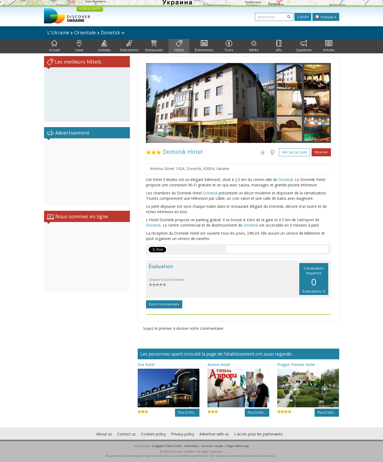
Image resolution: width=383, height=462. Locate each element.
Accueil (54, 46)
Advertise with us (214, 434)
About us (104, 434)
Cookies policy (153, 434)
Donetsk (285, 179)
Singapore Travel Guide (166, 446)
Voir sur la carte (294, 152)
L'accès (302, 16)
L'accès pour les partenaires (258, 434)
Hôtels (179, 46)
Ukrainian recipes (212, 446)
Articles (328, 46)
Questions (304, 46)
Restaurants (154, 46)
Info (279, 46)
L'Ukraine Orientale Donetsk (86, 32)
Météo (254, 46)
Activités (104, 46)
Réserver (321, 152)
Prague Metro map (237, 446)
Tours (228, 46)
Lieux (79, 46)
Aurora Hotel (218, 364)
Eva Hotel (146, 364)
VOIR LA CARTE (89, 8)
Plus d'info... (187, 412)
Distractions (129, 46)
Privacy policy (182, 434)
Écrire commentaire (164, 304)
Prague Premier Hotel (296, 364)
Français (325, 16)
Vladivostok (191, 446)
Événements (204, 46)
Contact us (126, 434)
